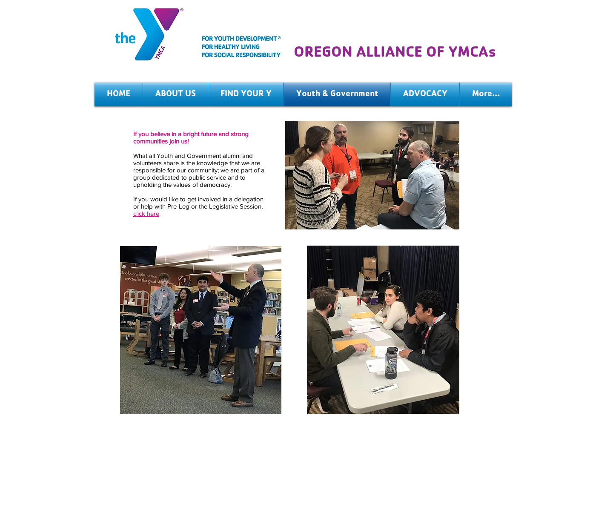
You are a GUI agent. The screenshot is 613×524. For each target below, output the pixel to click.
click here (146, 213)
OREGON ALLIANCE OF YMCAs (395, 53)
